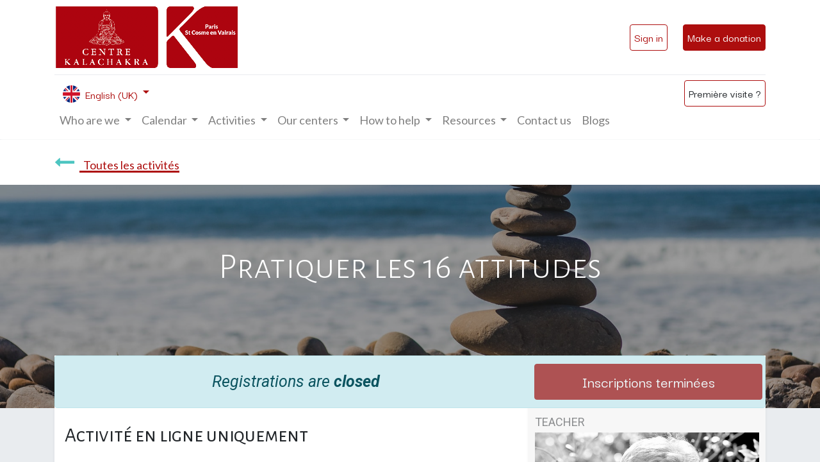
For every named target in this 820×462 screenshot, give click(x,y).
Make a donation (724, 37)
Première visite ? (725, 93)
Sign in (648, 37)
